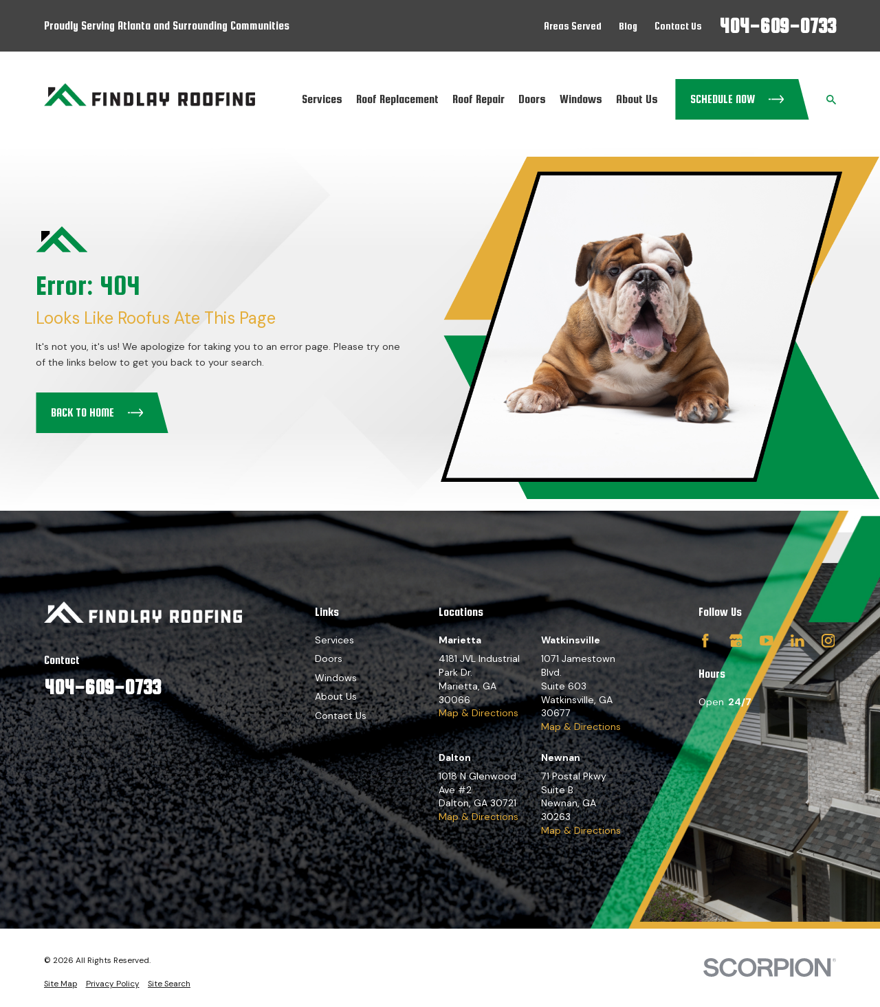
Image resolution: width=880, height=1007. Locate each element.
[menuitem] (60, 983)
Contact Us (678, 26)
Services (334, 640)
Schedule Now (737, 99)
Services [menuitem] (322, 99)
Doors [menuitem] (532, 99)
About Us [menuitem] (637, 99)
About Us (336, 696)
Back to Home (97, 413)
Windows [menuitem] (581, 99)
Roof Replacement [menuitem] (397, 99)
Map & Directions (478, 713)
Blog (628, 26)
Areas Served (573, 26)
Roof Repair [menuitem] (478, 99)
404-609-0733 (777, 25)
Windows (336, 678)
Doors (328, 658)
